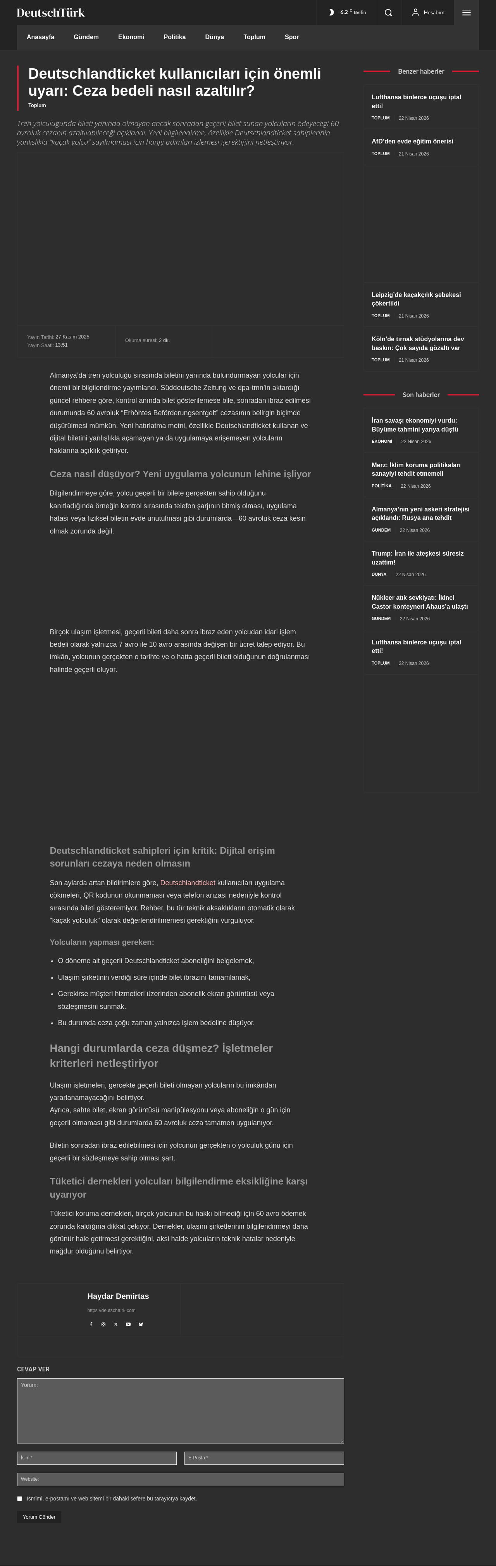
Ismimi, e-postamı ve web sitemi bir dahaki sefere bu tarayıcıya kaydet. (112, 1500)
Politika (382, 505)
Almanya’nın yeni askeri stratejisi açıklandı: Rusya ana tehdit (414, 538)
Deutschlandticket (187, 883)
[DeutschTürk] (51, 12)
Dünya (380, 603)
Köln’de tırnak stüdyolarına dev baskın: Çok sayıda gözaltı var (417, 348)
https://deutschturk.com (111, 1310)
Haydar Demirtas (118, 1296)
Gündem (382, 559)
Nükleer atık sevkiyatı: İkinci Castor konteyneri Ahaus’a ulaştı (418, 636)
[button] (388, 12)
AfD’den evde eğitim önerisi (417, 141)
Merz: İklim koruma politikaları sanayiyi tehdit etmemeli (414, 484)
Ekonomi (383, 452)
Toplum (37, 105)
